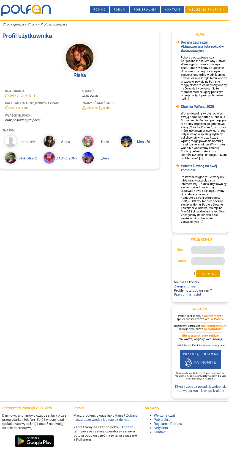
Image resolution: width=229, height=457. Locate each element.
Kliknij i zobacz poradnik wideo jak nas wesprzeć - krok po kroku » (200, 389)
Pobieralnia (145, 9)
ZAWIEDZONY (66, 158)
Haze (105, 142)
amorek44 (28, 142)
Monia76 (143, 142)
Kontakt (173, 9)
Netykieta (161, 428)
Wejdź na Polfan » (206, 9)
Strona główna (13, 24)
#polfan (127, 427)
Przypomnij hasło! (187, 295)
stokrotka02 (28, 158)
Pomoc (99, 9)
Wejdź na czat (164, 415)
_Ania (105, 158)
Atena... (66, 142)
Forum (120, 9)
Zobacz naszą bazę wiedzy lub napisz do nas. (106, 417)
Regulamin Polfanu (168, 424)
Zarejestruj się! (185, 286)
